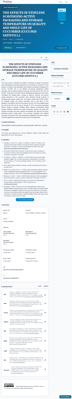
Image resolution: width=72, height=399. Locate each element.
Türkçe (61, 2)
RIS (39, 286)
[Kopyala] (45, 295)
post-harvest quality (28, 125)
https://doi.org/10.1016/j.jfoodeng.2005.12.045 (16, 148)
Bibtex (46, 286)
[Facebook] (54, 111)
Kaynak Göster (21, 47)
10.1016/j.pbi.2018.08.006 (10, 184)
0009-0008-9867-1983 (8, 233)
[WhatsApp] (57, 111)
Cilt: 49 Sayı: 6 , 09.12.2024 (61, 68)
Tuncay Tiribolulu (7, 42)
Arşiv (53, 62)
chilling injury (37, 125)
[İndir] (68, 99)
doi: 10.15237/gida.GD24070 (32, 333)
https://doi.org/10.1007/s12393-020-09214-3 (35, 173)
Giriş (66, 2)
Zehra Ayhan (27, 42)
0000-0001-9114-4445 (8, 242)
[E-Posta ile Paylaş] (68, 111)
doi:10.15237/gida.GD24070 (26, 305)
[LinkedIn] (64, 111)
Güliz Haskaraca (18, 42)
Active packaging (5, 125)
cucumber (44, 125)
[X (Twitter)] (61, 111)
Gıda (61, 23)
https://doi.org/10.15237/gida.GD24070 (13, 269)
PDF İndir (8, 47)
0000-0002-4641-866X (31, 233)
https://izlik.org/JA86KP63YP (11, 278)
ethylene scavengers (16, 125)
